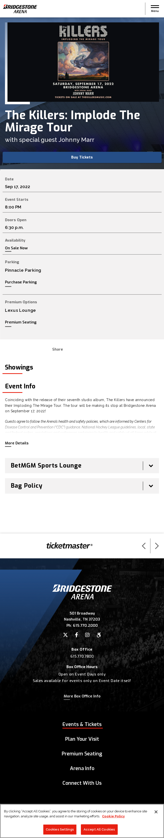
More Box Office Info (82, 696)
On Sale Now (16, 248)
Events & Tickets (82, 724)
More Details (16, 443)
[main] (82, 275)
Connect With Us (82, 783)
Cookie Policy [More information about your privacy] (113, 818)
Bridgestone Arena (19, 8)
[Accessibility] (99, 634)
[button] (155, 8)
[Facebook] (76, 634)
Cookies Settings (60, 832)
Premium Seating (21, 322)
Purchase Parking (21, 282)
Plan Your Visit (82, 739)
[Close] (156, 814)
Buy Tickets (82, 157)
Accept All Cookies (99, 832)
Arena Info (82, 768)
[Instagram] (87, 634)
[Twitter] (65, 634)
